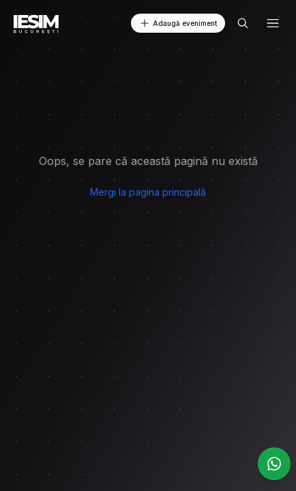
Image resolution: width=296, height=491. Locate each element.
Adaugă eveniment (178, 23)
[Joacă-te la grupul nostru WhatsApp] (274, 463)
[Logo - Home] (36, 23)
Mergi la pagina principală (148, 192)
